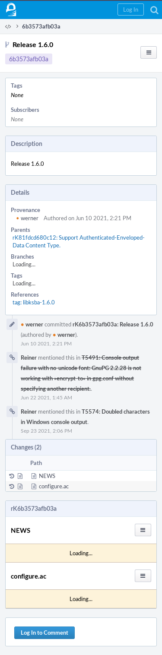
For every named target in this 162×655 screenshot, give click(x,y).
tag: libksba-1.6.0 (34, 302)
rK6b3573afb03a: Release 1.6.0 (113, 324)
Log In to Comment (44, 632)
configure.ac (54, 486)
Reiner (29, 357)
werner (27, 218)
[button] (131, 9)
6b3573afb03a (28, 59)
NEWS (47, 476)
